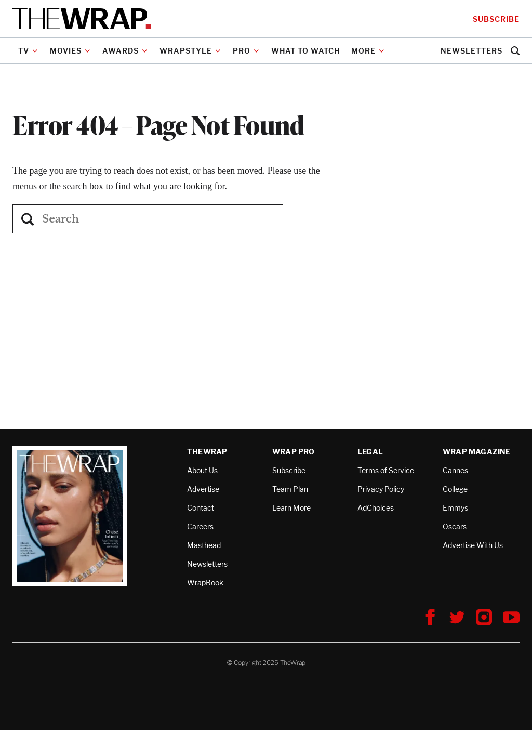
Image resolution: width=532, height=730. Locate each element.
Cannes (455, 470)
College (455, 489)
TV (28, 50)
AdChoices (375, 507)
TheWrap (207, 451)
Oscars (455, 526)
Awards (125, 50)
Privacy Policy (380, 489)
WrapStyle (190, 50)
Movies (70, 50)
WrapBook (205, 582)
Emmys (455, 507)
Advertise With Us (473, 545)
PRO (246, 50)
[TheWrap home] (81, 18)
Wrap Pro (293, 451)
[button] (515, 50)
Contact (200, 507)
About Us (202, 470)
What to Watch (305, 50)
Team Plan (290, 489)
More (367, 50)
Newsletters (471, 50)
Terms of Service (385, 470)
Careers (200, 526)
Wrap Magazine (477, 451)
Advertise (203, 489)
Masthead (204, 545)
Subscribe (496, 19)
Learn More (291, 507)
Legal (370, 451)
